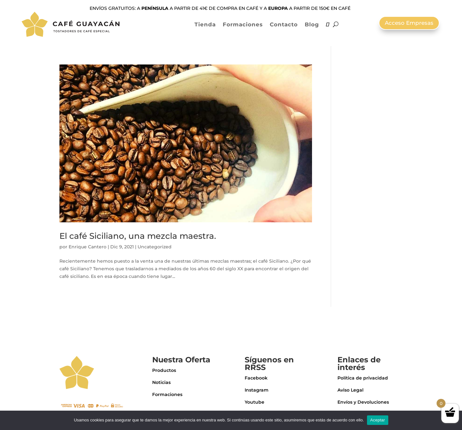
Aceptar (377, 420)
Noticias (161, 382)
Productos (164, 370)
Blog (312, 24)
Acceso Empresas (409, 23)
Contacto (284, 24)
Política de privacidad (362, 378)
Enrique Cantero (87, 247)
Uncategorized (155, 247)
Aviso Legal (350, 390)
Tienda (205, 24)
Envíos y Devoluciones (363, 402)
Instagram (256, 390)
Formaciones (243, 24)
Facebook (256, 378)
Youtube (254, 402)
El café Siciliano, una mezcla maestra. (137, 236)
